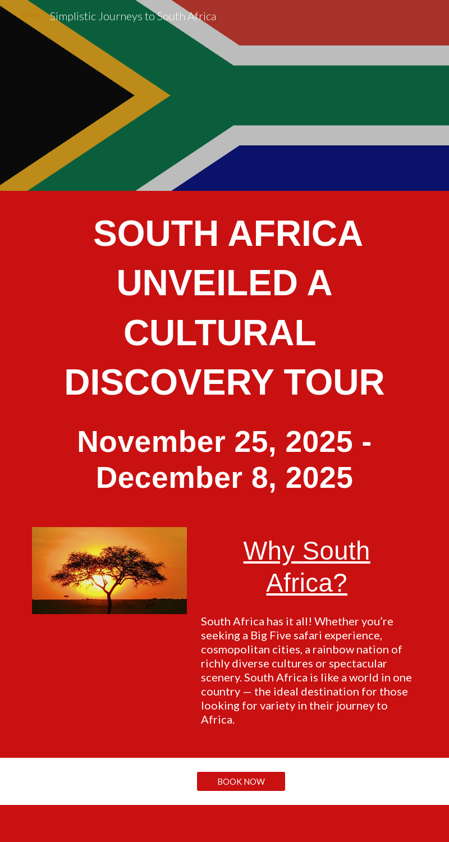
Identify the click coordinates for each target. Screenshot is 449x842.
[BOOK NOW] (241, 781)
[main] (224, 352)
